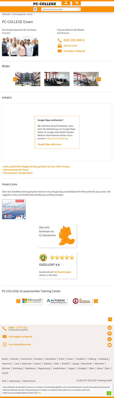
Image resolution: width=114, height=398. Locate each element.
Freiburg (92, 358)
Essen (70, 358)
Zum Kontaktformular (20, 344)
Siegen (71, 368)
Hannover (7, 363)
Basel (100, 368)
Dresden (38, 358)
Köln (57, 363)
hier (39, 392)
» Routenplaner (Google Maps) (17, 172)
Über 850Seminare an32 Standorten (47, 231)
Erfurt (61, 358)
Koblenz (48, 363)
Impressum (14, 380)
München (99, 363)
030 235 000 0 (74, 40)
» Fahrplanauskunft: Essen (15, 169)
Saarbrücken (59, 368)
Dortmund (26, 358)
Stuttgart (82, 368)
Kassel (37, 363)
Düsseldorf (50, 358)
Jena (16, 363)
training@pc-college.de (20, 336)
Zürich (5, 373)
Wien (91, 368)
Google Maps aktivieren (49, 144)
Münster (6, 368)
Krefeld (65, 363)
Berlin (5, 358)
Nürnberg (17, 368)
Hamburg (103, 358)
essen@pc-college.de (74, 50)
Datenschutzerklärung (57, 138)
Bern (107, 368)
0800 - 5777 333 (18, 328)
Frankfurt (80, 358)
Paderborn (30, 368)
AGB (4, 380)
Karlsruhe (27, 363)
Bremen (15, 358)
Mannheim (87, 363)
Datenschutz (29, 380)
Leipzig (75, 363)
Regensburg (44, 368)
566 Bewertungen (62, 271)
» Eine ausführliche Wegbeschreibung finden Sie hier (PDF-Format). (36, 166)
